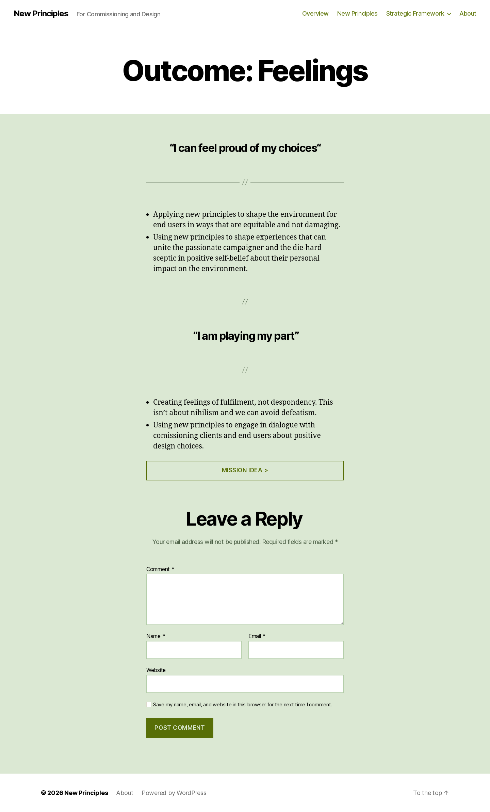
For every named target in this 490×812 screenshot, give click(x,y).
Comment (160, 569)
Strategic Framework (415, 13)
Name (155, 636)
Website (156, 670)
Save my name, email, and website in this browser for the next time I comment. (242, 705)
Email (256, 636)
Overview (315, 13)
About (467, 13)
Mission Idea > (245, 470)
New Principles (41, 14)
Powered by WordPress (174, 792)
